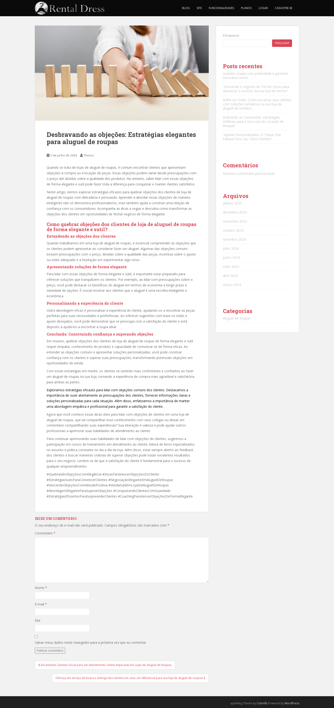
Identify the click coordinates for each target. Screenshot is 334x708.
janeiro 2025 (232, 203)
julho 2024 (231, 248)
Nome (41, 587)
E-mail (41, 604)
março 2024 (232, 284)
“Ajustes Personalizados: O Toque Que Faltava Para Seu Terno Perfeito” (252, 137)
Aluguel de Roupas (237, 318)
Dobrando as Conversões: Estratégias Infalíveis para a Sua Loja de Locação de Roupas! (253, 121)
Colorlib (262, 703)
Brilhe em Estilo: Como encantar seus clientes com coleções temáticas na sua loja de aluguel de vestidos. (257, 104)
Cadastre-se (283, 8)
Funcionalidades (221, 8)
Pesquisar (231, 35)
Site (199, 8)
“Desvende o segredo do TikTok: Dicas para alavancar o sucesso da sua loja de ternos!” (256, 88)
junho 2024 (231, 257)
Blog (186, 8)
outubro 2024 (233, 230)
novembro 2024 (235, 221)
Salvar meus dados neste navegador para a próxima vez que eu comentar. (91, 642)
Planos (246, 8)
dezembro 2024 (235, 212)
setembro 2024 (234, 239)
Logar (263, 8)
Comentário (45, 533)
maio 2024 (231, 266)
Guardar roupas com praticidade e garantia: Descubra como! (255, 75)
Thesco (89, 155)
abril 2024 (230, 275)
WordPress (292, 703)
